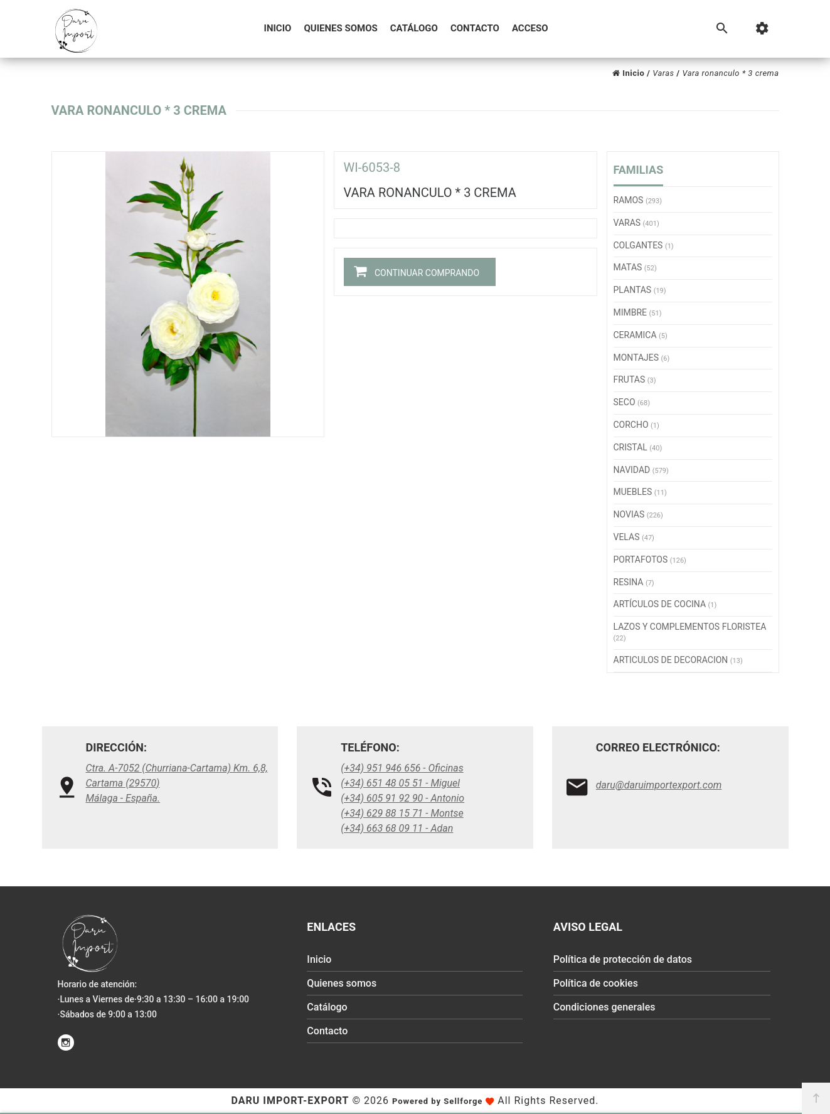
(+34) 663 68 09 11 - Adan (397, 828)
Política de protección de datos (622, 959)
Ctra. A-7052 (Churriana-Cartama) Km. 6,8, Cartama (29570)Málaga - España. (177, 783)
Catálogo (414, 28)
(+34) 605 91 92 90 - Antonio (402, 798)
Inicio (278, 28)
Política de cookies (595, 983)
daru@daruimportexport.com (659, 785)
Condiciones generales (604, 1007)
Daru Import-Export (290, 1100)
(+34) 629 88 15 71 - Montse (402, 813)
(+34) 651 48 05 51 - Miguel (400, 783)
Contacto (474, 28)
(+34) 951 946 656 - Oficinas (402, 768)
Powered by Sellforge (437, 1101)
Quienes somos (340, 28)
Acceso (530, 28)
